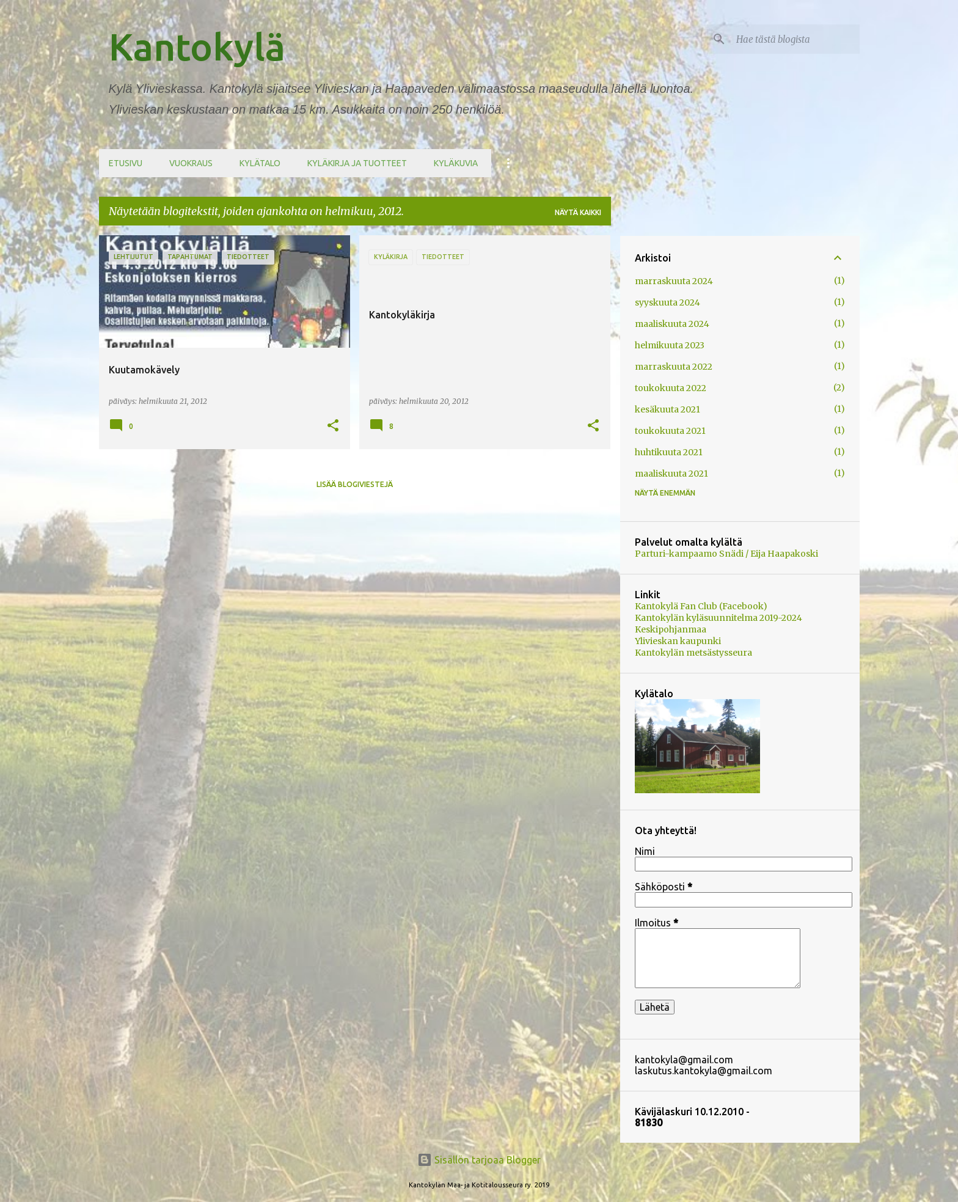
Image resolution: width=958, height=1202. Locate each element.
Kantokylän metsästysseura (693, 652)
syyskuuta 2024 (667, 302)
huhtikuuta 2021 (669, 452)
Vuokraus (191, 163)
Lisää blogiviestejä (354, 484)
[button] (333, 426)
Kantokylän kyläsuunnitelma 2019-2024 (718, 617)
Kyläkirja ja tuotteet (357, 163)
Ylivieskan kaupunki (678, 641)
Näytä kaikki (578, 212)
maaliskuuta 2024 (672, 323)
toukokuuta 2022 (670, 388)
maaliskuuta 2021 (671, 473)
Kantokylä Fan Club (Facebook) (701, 606)
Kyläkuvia (456, 163)
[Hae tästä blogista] (795, 39)
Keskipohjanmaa (670, 629)
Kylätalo (260, 163)
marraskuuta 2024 (674, 281)
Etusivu (125, 163)
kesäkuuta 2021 (667, 409)
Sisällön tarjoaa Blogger (479, 1159)
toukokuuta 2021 (670, 430)
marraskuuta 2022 (673, 366)
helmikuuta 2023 (669, 345)
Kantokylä (197, 46)
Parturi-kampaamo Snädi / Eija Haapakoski (726, 553)
